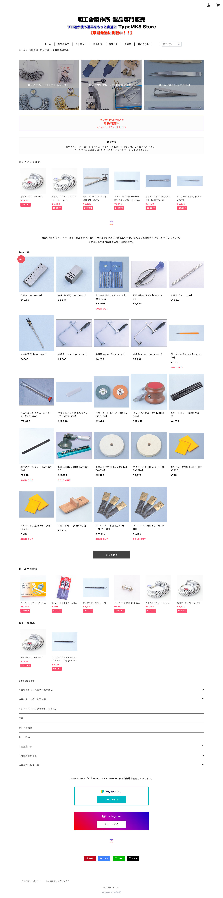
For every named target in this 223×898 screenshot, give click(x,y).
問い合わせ (143, 44)
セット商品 (24, 737)
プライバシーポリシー (31, 881)
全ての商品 (63, 44)
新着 (21, 718)
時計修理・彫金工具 (39, 50)
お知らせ (113, 44)
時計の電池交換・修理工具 (32, 699)
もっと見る (111, 554)
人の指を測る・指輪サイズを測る (36, 690)
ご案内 (127, 44)
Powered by (111, 892)
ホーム (47, 44)
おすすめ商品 (25, 727)
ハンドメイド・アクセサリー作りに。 (38, 708)
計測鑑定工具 (25, 746)
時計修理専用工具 (28, 756)
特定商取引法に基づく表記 (58, 881)
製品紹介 (98, 44)
